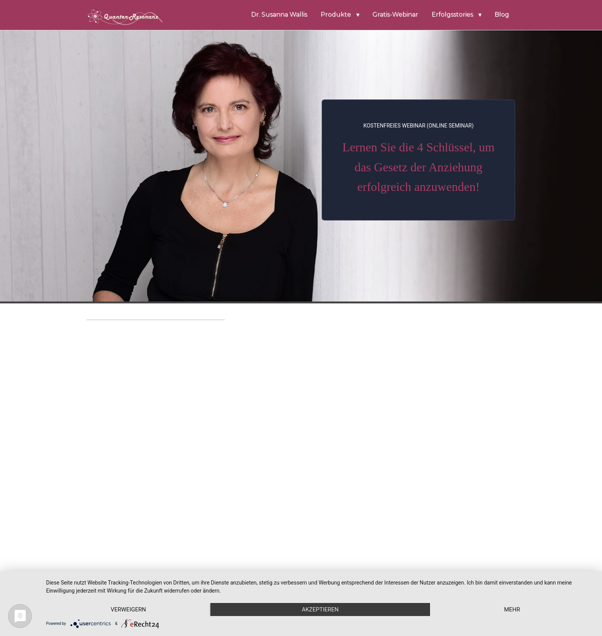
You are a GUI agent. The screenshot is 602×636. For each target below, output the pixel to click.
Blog (502, 14)
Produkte (336, 14)
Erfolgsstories (452, 14)
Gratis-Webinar (395, 14)
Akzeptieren (320, 609)
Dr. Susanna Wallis (279, 14)
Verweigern (128, 609)
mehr (512, 609)
